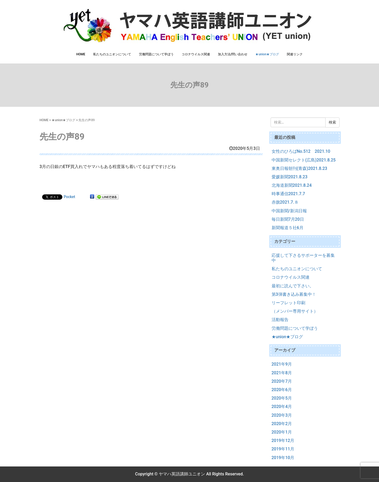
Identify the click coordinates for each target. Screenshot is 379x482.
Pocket (69, 197)
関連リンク (295, 54)
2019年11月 (283, 448)
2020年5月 (282, 398)
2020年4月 (282, 406)
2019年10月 (283, 457)
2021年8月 (282, 372)
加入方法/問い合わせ (233, 54)
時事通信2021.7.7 (288, 193)
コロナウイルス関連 (196, 54)
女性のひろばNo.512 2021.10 (301, 151)
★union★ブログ (267, 54)
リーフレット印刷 (288, 302)
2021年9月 (282, 364)
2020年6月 (282, 389)
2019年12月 (283, 440)
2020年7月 (282, 381)
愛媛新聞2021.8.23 (290, 176)
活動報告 (280, 319)
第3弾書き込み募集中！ (294, 294)
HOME (80, 54)
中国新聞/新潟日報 (289, 210)
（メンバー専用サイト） (295, 311)
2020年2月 (282, 423)
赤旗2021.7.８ (285, 202)
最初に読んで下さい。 (293, 285)
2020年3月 (282, 415)
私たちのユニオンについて (112, 54)
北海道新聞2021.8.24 (292, 185)
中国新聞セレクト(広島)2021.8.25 (304, 160)
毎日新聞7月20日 (288, 219)
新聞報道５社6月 (287, 227)
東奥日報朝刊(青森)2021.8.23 (299, 168)
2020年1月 (282, 432)
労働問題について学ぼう (156, 54)
